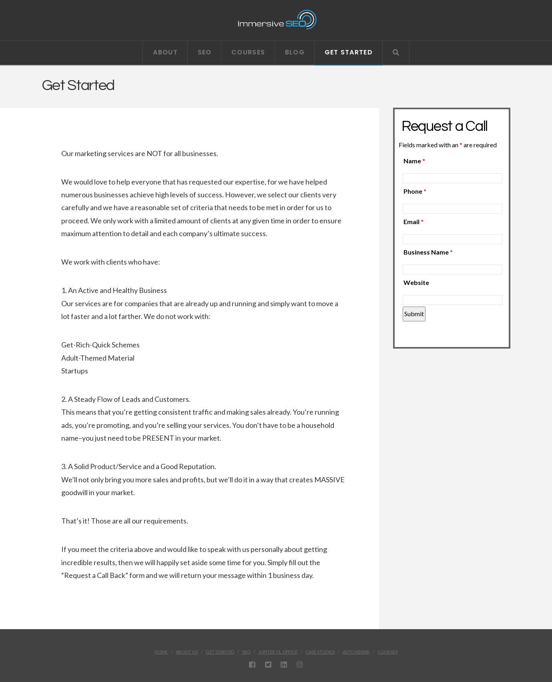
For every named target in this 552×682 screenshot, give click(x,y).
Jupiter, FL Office (277, 651)
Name (414, 160)
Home (161, 651)
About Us (187, 651)
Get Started (220, 651)
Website (416, 282)
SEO (246, 651)
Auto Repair (356, 651)
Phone (414, 191)
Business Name (428, 252)
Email (413, 221)
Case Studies (320, 651)
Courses (387, 651)
